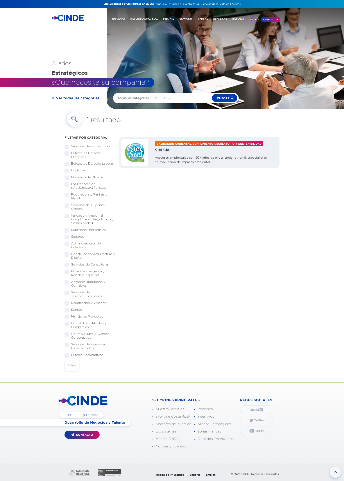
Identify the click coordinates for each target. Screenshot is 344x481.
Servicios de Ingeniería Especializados (84, 346)
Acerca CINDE (167, 439)
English (210, 474)
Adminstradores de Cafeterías (82, 245)
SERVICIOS (118, 19)
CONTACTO (270, 19)
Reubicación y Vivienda (87, 303)
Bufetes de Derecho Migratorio (82, 155)
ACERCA (202, 19)
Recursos (205, 409)
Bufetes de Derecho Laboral (89, 164)
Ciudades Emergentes (215, 439)
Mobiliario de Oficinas (85, 177)
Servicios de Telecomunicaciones (85, 294)
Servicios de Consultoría (88, 265)
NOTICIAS (238, 19)
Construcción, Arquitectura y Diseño (89, 256)
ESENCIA (168, 19)
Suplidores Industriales (86, 230)
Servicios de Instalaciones (89, 146)
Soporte (195, 474)
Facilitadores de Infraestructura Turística (87, 186)
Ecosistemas (166, 431)
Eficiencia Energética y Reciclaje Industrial (84, 273)
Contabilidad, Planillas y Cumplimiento (85, 325)
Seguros (76, 237)
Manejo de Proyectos (85, 317)
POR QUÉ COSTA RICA (144, 19)
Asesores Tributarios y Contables (84, 283)
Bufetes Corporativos (85, 355)
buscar (223, 98)
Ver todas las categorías (77, 98)
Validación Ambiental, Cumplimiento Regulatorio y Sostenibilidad (88, 219)
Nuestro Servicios (170, 409)
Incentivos (205, 416)
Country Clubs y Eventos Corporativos (86, 335)
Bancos (75, 310)
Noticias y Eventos (171, 446)
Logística (76, 170)
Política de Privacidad (169, 474)
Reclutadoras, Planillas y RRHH (85, 196)
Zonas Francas (209, 431)
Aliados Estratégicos (214, 424)
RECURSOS (220, 19)
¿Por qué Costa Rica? (173, 416)
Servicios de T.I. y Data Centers (84, 207)
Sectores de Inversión (173, 424)
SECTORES (185, 19)
